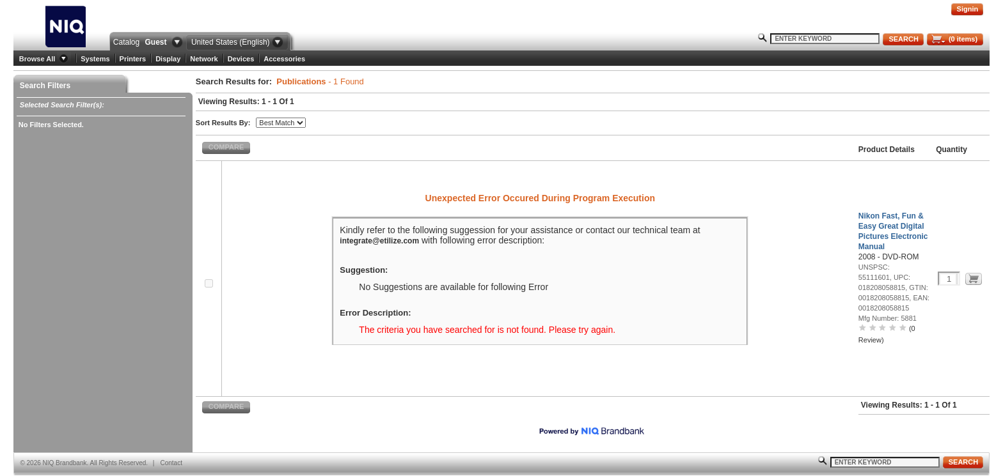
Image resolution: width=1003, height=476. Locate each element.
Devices (241, 59)
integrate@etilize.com (379, 240)
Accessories (284, 59)
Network (203, 59)
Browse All (37, 59)
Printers (133, 59)
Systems (95, 59)
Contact (171, 462)
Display (167, 59)
